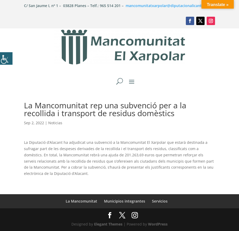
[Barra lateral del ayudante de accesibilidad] (6, 58)
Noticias (55, 122)
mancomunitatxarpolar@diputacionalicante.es (167, 5)
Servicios (160, 201)
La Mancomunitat (81, 201)
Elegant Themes (108, 224)
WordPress (158, 224)
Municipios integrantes (124, 201)
